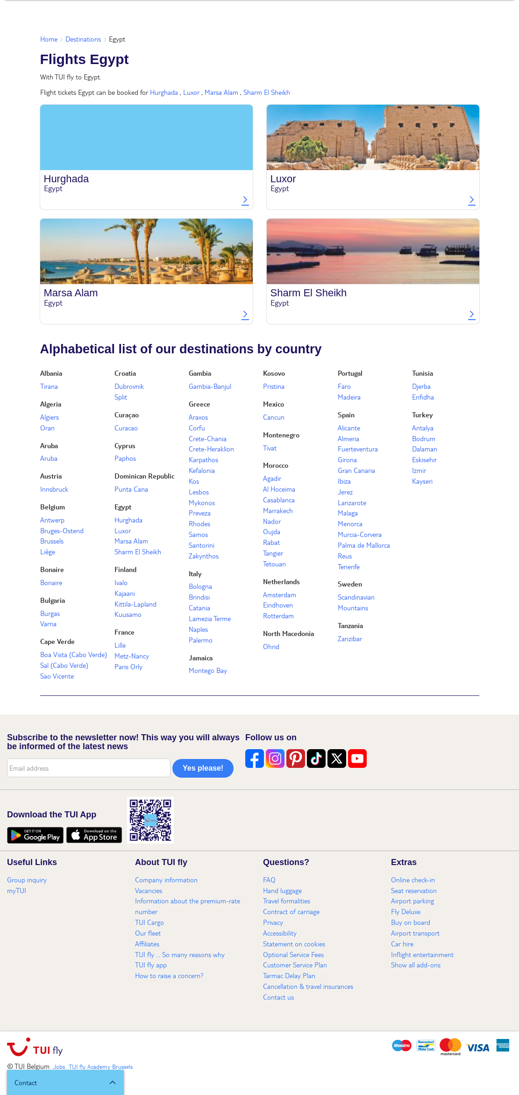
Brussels (52, 541)
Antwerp (52, 519)
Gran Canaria (356, 470)
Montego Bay (208, 670)
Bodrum (423, 438)
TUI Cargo (149, 922)
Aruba (49, 445)
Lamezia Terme (210, 618)
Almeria (348, 438)
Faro (344, 386)
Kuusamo (128, 614)
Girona (347, 459)
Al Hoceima (279, 489)
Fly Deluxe (405, 911)
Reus (345, 555)
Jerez (345, 491)
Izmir (419, 470)
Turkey (422, 414)
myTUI (16, 890)
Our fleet (148, 933)
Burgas (50, 613)
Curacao (126, 427)
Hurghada (164, 92)
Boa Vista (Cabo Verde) (73, 654)
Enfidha (423, 397)
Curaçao (126, 414)
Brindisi (199, 597)
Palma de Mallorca (364, 545)
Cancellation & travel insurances (308, 986)
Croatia (125, 373)
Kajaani (124, 593)
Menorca (350, 523)
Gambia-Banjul (210, 386)
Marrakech (278, 510)
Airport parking (412, 900)
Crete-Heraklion (211, 448)
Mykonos (202, 502)
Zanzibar (350, 638)
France (124, 632)
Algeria (50, 404)
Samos (198, 534)
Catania (199, 607)
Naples (198, 629)
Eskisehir (424, 459)
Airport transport (415, 933)
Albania (51, 373)
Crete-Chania (208, 438)
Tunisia (422, 373)
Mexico (273, 404)
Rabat (271, 542)
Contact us (278, 997)
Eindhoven (278, 605)
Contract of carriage (291, 911)
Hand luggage (282, 890)
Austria (51, 476)
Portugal (350, 373)
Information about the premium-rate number (187, 906)
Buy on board (410, 922)
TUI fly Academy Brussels (101, 1066)
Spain (346, 414)
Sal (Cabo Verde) (64, 665)
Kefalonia (202, 470)
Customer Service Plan (295, 964)
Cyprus (124, 445)
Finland (125, 569)
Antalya (423, 427)
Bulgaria (52, 600)
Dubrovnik (129, 386)
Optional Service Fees (293, 954)
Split (120, 397)
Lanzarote (352, 502)
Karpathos (203, 459)
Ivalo (121, 582)
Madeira (349, 397)
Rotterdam (278, 615)
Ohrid (271, 646)
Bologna (200, 586)
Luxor (191, 92)
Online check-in (413, 879)
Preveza (200, 512)
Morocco (275, 465)
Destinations (83, 39)
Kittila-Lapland (135, 604)
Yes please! (203, 768)
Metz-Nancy (131, 655)
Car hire (402, 943)
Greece (199, 404)
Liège (47, 551)
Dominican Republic (144, 476)
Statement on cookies (294, 943)
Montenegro (281, 434)
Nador (272, 521)
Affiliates (147, 943)
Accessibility (280, 933)
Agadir (272, 478)
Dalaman (424, 448)
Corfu (197, 427)
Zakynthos (204, 555)
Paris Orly (128, 666)
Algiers (49, 417)
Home (48, 39)
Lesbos (199, 491)
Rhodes (199, 523)
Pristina (273, 386)
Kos (194, 481)
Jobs (59, 1066)
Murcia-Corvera (360, 534)
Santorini (201, 545)
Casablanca (279, 499)
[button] (65, 1082)
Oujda (271, 531)
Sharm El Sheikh (266, 92)
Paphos (125, 458)
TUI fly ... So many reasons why (180, 954)
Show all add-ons (416, 964)
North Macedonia (288, 633)
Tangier (273, 553)
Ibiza (344, 481)
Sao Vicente (57, 676)
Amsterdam (279, 594)
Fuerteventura (358, 448)
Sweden (350, 584)
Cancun (273, 417)
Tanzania (350, 625)
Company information (166, 879)
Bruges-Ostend (62, 530)
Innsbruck (54, 489)
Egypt (122, 506)
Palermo (201, 640)
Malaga (348, 512)
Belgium (52, 506)
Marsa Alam (221, 92)
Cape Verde (57, 641)
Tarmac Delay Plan (289, 975)
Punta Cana (131, 489)
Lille (120, 645)
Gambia (200, 373)
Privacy (273, 922)
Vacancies (148, 890)
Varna (48, 623)
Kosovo (274, 373)
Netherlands (281, 581)
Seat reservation (414, 890)
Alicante (349, 427)
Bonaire (52, 569)
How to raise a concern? (169, 975)
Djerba (421, 386)
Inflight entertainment (422, 954)
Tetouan (274, 563)
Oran (47, 427)
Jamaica (201, 657)
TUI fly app (151, 964)
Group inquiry (27, 879)
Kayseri (422, 481)
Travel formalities (286, 900)
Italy (195, 573)
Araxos (198, 417)
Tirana (49, 386)
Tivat (270, 448)
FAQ (269, 879)
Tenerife (349, 566)
